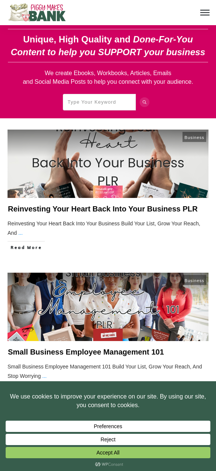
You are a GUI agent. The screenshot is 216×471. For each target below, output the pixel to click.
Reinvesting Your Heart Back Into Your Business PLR (103, 209)
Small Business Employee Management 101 (86, 352)
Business (194, 137)
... (20, 233)
